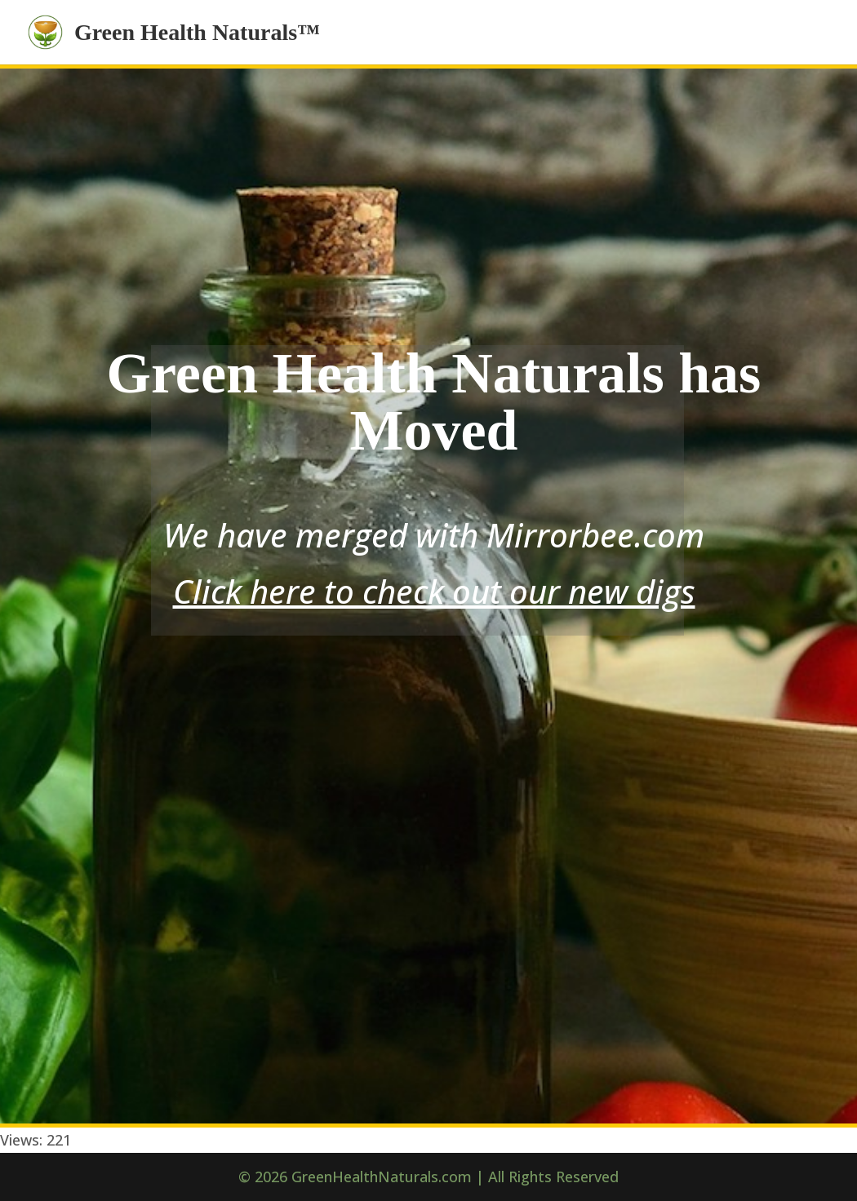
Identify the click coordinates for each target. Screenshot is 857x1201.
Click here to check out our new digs (434, 591)
